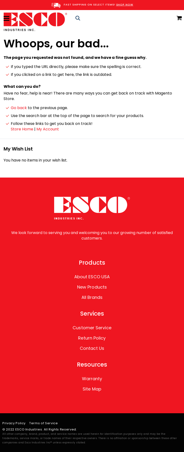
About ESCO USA (92, 277)
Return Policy (92, 338)
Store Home (22, 129)
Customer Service (92, 328)
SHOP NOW (124, 4)
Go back (19, 108)
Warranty (92, 379)
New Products (92, 287)
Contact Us (92, 348)
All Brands (92, 297)
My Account (47, 129)
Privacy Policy (14, 423)
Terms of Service (43, 423)
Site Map (92, 389)
